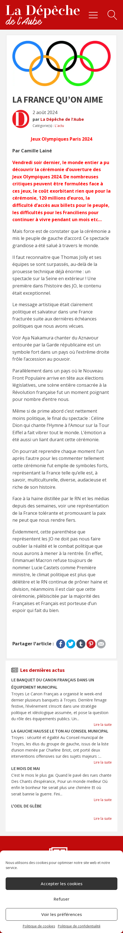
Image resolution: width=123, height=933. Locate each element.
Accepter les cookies (62, 883)
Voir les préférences (61, 914)
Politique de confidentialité (79, 926)
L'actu (59, 125)
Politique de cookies (39, 926)
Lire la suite (103, 724)
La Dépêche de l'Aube (62, 119)
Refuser (61, 899)
